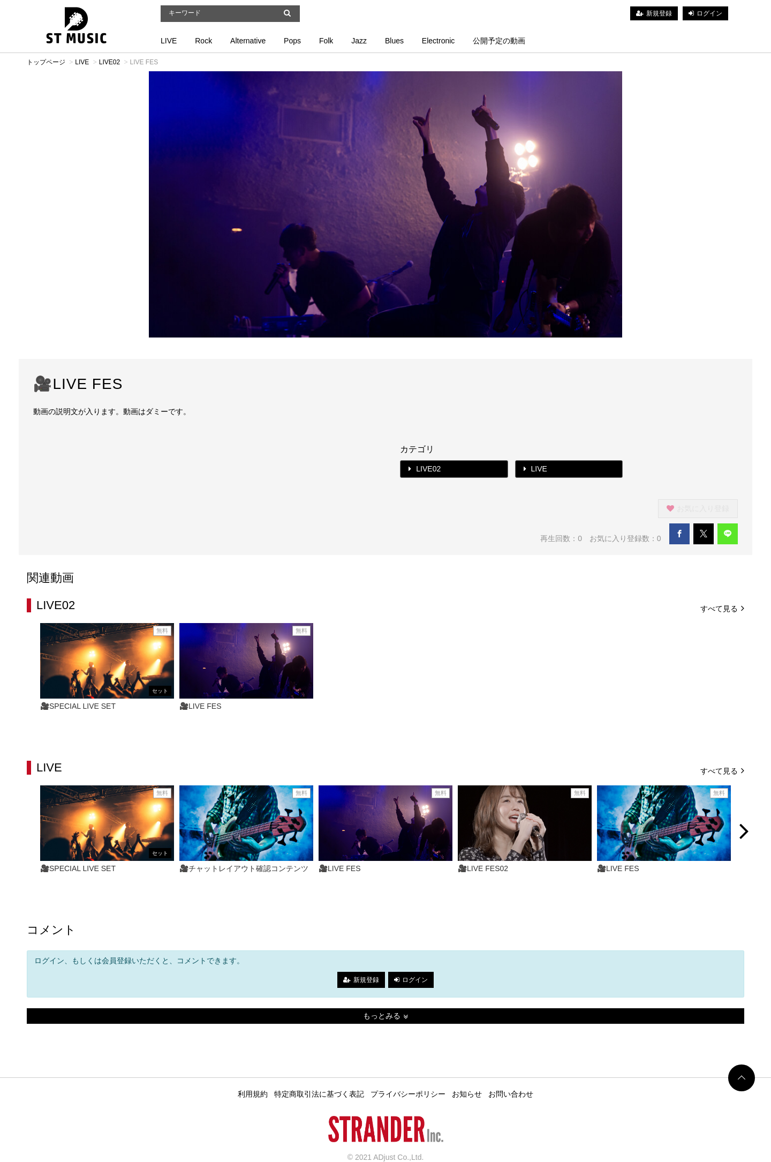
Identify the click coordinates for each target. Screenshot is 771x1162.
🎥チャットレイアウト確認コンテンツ (243, 868)
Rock (203, 40)
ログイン (709, 13)
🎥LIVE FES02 (483, 868)
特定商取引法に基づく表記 (319, 1094)
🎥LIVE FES (200, 706)
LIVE (169, 40)
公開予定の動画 (499, 40)
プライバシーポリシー (408, 1094)
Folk (326, 40)
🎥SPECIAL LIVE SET (78, 706)
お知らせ (467, 1094)
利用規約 (253, 1094)
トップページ (46, 62)
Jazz (359, 40)
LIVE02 (109, 62)
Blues (394, 40)
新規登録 (659, 13)
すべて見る (722, 607)
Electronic (438, 40)
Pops (292, 40)
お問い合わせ (510, 1094)
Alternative (248, 40)
